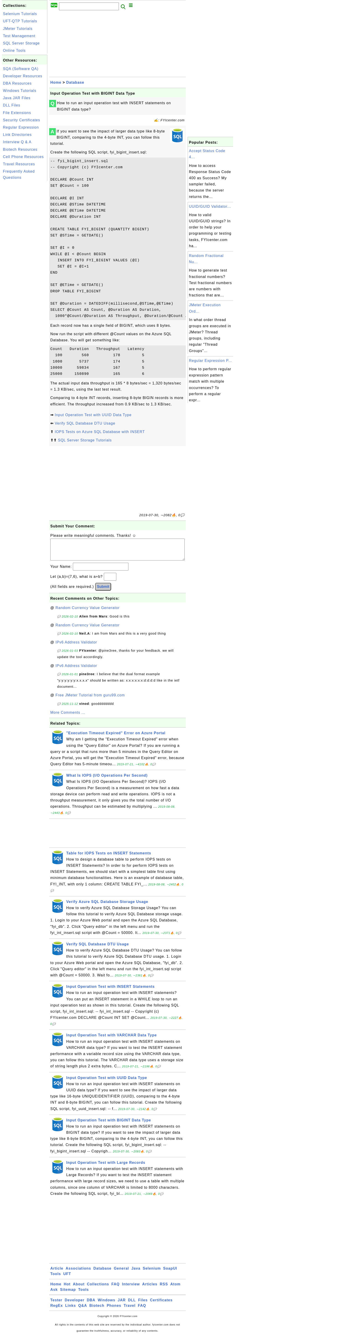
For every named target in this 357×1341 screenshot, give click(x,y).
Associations (78, 1273)
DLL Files (11, 105)
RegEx (56, 1310)
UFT (67, 1278)
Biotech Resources (20, 149)
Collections (98, 1289)
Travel (129, 1310)
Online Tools (14, 50)
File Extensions (17, 113)
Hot (67, 1289)
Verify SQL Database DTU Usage (85, 423)
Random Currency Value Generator (88, 612)
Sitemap (68, 1294)
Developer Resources (22, 76)
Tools (55, 1278)
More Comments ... (67, 717)
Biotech (97, 1310)
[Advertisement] (24, 250)
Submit (103, 591)
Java (135, 1273)
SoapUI (170, 1273)
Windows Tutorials (19, 91)
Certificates (161, 1305)
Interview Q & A (17, 142)
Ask (54, 1294)
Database (75, 82)
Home (55, 82)
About (78, 1289)
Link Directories (17, 135)
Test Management (19, 36)
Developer (74, 1305)
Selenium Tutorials (20, 14)
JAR (122, 1305)
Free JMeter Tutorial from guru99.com (90, 700)
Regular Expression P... (210, 361)
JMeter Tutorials (18, 29)
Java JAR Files (17, 98)
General (121, 1273)
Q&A (82, 1310)
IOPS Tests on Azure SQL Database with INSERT (100, 432)
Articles (150, 1289)
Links (70, 1310)
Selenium (152, 1273)
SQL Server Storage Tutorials (85, 440)
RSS (164, 1289)
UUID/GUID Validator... (210, 206)
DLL (132, 1305)
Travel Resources (19, 164)
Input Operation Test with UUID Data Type (93, 415)
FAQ (115, 1289)
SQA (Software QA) (20, 69)
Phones (114, 1310)
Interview (131, 1289)
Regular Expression (21, 127)
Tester (56, 1305)
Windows (106, 1305)
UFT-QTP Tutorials (20, 21)
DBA (91, 1305)
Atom (175, 1289)
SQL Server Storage (21, 43)
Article (56, 1273)
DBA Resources (17, 83)
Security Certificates (21, 120)
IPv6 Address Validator (76, 647)
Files (143, 1305)
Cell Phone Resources (23, 157)
